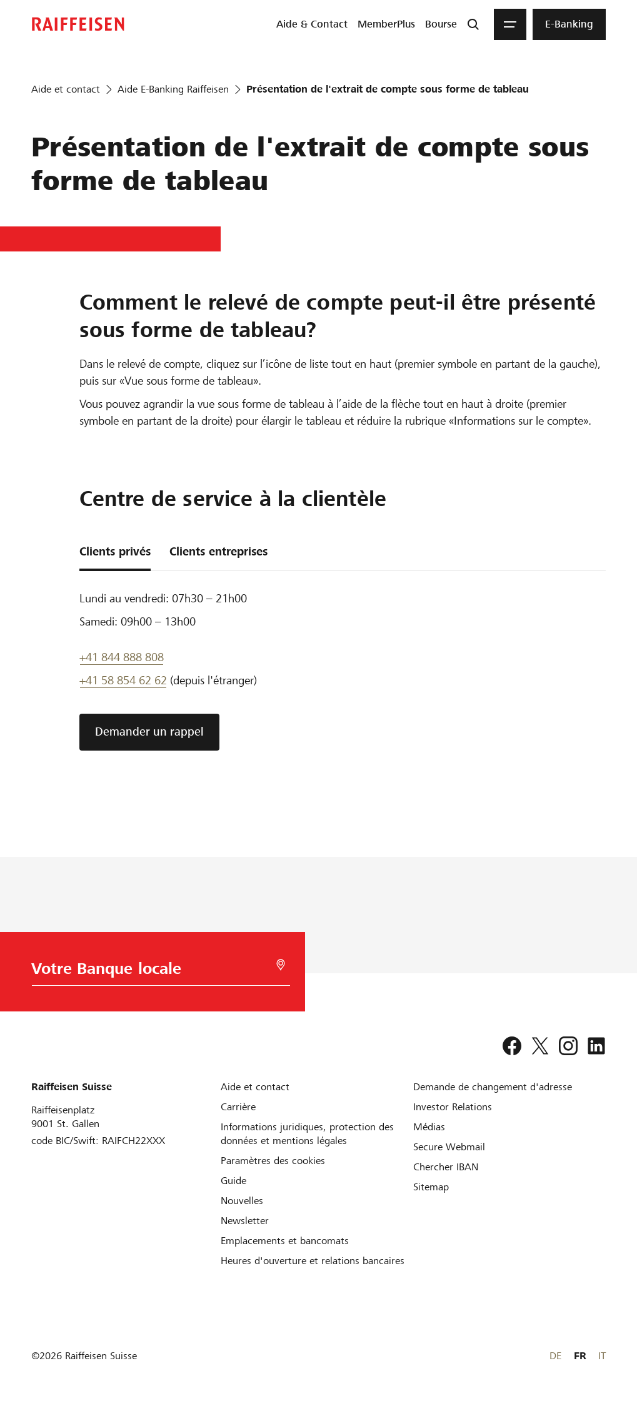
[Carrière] (238, 1107)
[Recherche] (473, 24)
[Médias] (429, 1127)
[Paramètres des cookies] (273, 1161)
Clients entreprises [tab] (218, 551)
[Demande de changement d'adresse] (492, 1087)
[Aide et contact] (255, 1087)
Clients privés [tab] (115, 551)
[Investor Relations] (452, 1107)
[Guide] (233, 1181)
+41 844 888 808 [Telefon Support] (121, 657)
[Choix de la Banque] (149, 971)
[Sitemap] (431, 1187)
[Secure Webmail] (449, 1147)
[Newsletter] (245, 1221)
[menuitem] (312, 24)
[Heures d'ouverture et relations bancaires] (312, 1261)
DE (555, 1356)
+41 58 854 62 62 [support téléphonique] (123, 680)
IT (602, 1356)
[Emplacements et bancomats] (285, 1241)
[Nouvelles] (242, 1201)
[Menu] (510, 24)
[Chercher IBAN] (445, 1167)
